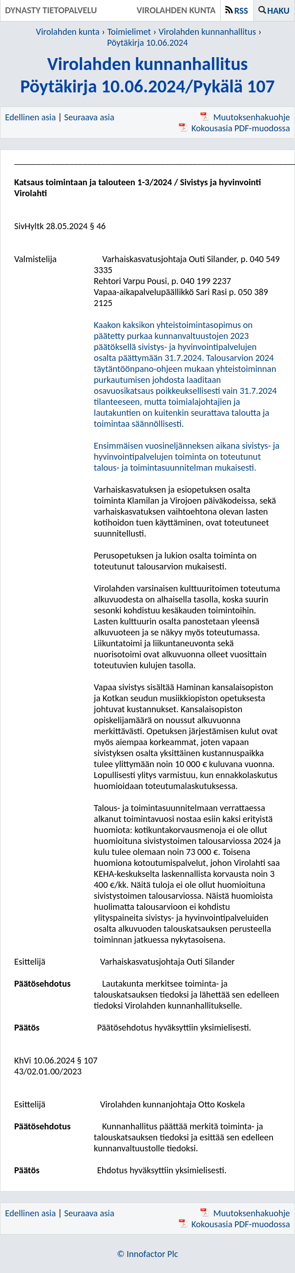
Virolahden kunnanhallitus (207, 31)
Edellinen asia (30, 117)
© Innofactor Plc (147, 1253)
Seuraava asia (89, 117)
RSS (241, 10)
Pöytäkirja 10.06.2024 (147, 42)
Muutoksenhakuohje (245, 117)
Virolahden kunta (67, 31)
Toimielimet (129, 31)
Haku (279, 10)
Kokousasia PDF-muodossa (234, 128)
